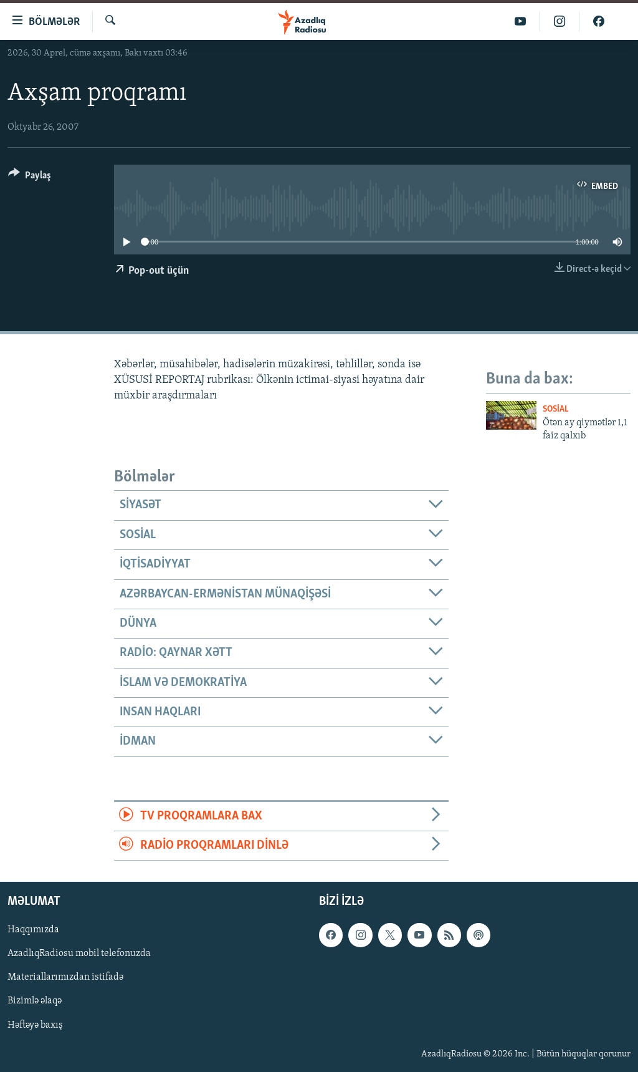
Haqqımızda (33, 930)
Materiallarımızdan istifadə (65, 978)
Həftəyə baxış (35, 1025)
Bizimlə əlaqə (34, 1002)
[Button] (29, 177)
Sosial (556, 409)
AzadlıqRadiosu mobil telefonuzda (79, 954)
